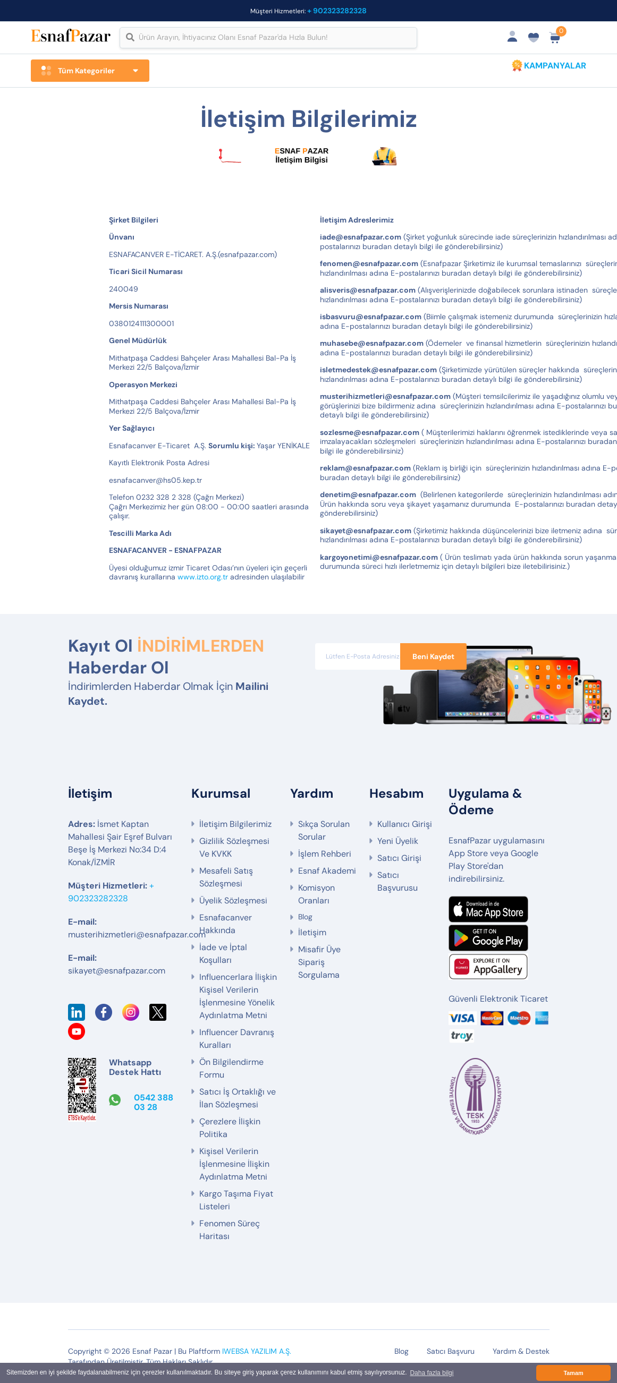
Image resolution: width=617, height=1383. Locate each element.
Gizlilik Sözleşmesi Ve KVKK (234, 847)
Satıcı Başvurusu (397, 881)
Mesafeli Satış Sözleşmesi (226, 877)
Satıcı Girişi (399, 858)
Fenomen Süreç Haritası (229, 1230)
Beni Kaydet (433, 656)
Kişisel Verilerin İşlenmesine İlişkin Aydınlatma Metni (234, 1164)
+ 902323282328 (337, 10)
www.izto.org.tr (203, 577)
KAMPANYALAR (555, 65)
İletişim (312, 932)
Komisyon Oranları (316, 894)
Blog (305, 916)
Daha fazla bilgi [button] (431, 1373)
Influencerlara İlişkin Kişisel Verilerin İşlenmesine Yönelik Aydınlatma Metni (238, 996)
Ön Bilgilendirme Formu (231, 1068)
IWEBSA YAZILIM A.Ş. (256, 1351)
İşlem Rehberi (324, 853)
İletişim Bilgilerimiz (235, 824)
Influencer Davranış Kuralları (236, 1039)
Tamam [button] (573, 1373)
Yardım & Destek (521, 1351)
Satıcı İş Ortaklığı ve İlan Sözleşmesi (237, 1098)
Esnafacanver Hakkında (225, 924)
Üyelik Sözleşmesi (233, 900)
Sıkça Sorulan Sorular (324, 830)
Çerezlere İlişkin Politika (229, 1128)
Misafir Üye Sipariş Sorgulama (319, 962)
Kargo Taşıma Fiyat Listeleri (236, 1200)
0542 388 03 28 (153, 1102)
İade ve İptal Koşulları (223, 954)
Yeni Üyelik (397, 841)
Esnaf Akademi (327, 870)
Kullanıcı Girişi (404, 824)
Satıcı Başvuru (451, 1351)
